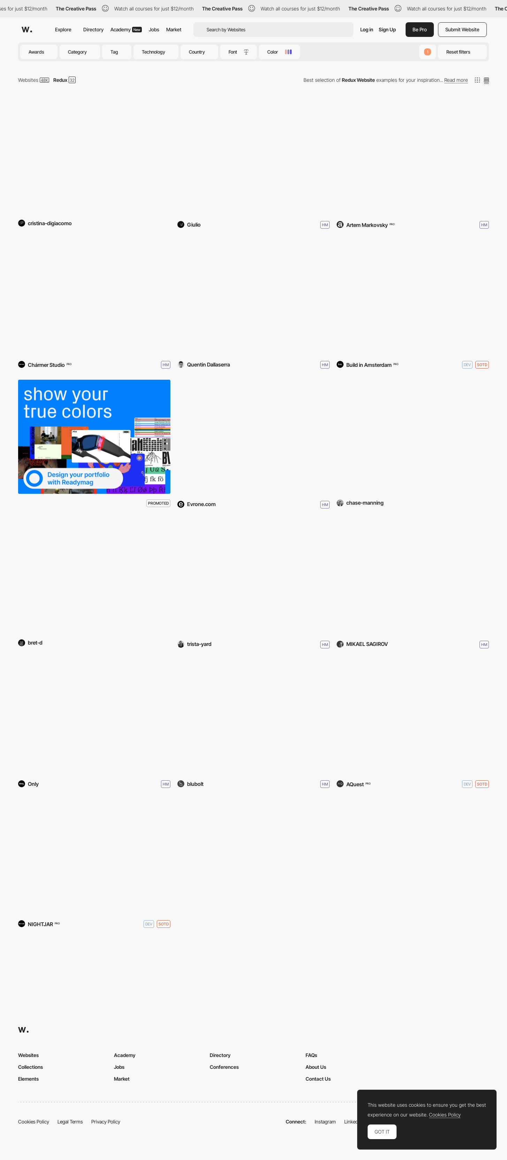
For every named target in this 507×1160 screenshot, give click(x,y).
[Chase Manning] (413, 437)
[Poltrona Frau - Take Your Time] (413, 717)
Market (174, 29)
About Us (316, 1067)
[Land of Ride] (413, 297)
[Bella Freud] (253, 717)
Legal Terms (70, 1122)
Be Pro (420, 29)
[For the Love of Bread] (94, 856)
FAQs (311, 1055)
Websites (28, 80)
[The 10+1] (94, 157)
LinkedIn (353, 1122)
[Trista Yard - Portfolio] (253, 577)
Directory (93, 29)
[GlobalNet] (94, 717)
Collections (30, 1067)
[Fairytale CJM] (253, 437)
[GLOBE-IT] (413, 577)
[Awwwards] (27, 29)
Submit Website (462, 29)
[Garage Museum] (94, 297)
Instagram (325, 1122)
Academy (126, 29)
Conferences (224, 1067)
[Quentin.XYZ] (253, 297)
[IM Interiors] (413, 157)
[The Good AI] (94, 577)
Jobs (154, 29)
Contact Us (318, 1079)
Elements (28, 1079)
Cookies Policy (33, 1122)
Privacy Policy (105, 1122)
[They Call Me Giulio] (253, 157)
